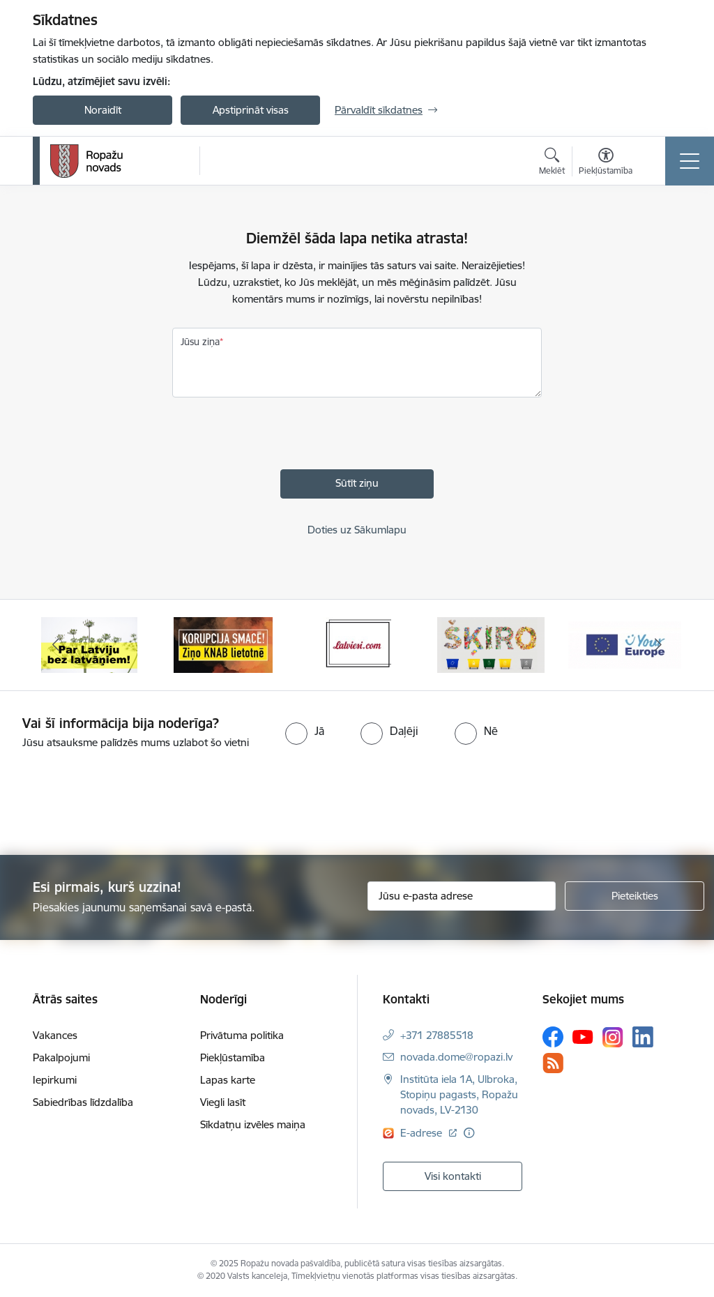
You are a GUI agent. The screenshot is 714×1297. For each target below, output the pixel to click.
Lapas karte (227, 1079)
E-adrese (422, 1132)
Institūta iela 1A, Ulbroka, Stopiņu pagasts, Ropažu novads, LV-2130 (459, 1094)
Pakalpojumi (61, 1057)
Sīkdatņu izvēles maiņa (252, 1124)
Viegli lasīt (222, 1102)
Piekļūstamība (232, 1057)
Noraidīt (102, 109)
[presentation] (278, 442)
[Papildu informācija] (469, 1133)
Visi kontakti (453, 1176)
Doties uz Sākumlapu (357, 529)
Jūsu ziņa (200, 341)
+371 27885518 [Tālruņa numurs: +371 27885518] (436, 1035)
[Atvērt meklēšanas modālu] (552, 163)
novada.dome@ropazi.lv (456, 1056)
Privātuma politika (242, 1035)
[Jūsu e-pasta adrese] (461, 896)
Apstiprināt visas (251, 109)
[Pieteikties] (634, 896)
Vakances (55, 1035)
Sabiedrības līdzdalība (83, 1102)
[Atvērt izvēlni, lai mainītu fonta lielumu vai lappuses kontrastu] (605, 163)
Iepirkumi (55, 1079)
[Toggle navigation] (689, 161)
